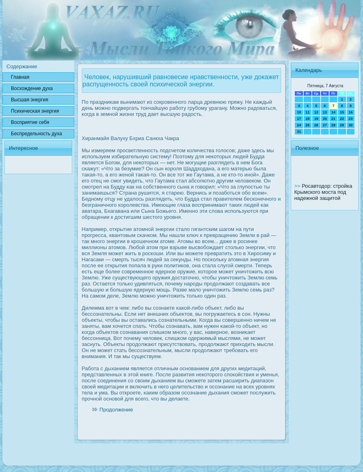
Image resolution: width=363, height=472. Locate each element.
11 (308, 112)
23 (350, 119)
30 (350, 125)
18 (308, 119)
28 (333, 125)
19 (316, 119)
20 (325, 119)
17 (299, 119)
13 (325, 112)
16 (350, 112)
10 (299, 112)
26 (316, 125)
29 (342, 125)
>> (298, 186)
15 (342, 112)
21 (333, 119)
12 (316, 112)
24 (299, 125)
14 (333, 112)
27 (325, 125)
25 (308, 125)
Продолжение (116, 410)
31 (299, 132)
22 (342, 119)
